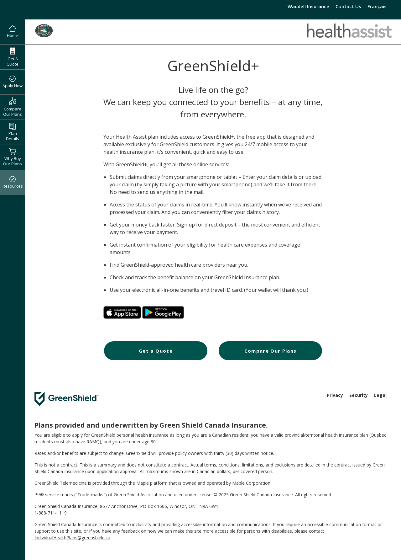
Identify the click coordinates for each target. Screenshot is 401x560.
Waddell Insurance (308, 6)
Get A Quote (12, 57)
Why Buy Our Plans (12, 157)
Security (358, 395)
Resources (13, 182)
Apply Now (13, 82)
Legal (380, 395)
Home (12, 32)
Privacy (335, 395)
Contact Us (348, 6)
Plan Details (12, 132)
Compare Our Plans (12, 107)
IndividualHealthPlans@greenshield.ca (72, 538)
